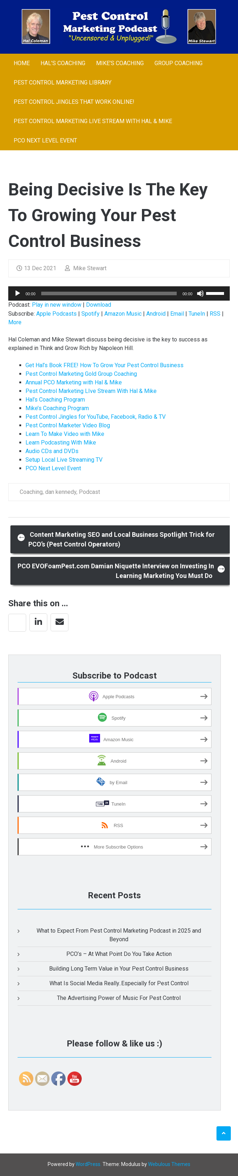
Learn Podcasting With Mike (60, 442)
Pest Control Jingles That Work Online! (74, 101)
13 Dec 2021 (36, 268)
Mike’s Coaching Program (57, 408)
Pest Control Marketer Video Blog (67, 425)
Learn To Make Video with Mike (64, 434)
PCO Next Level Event (45, 140)
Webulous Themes (169, 1164)
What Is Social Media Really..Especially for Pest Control (119, 983)
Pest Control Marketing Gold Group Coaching (81, 373)
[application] (119, 293)
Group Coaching (178, 63)
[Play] (17, 293)
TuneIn (197, 313)
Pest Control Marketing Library (62, 82)
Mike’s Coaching (120, 63)
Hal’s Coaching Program (55, 399)
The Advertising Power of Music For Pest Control (119, 998)
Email (177, 313)
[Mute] (200, 293)
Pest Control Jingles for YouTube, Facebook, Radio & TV (95, 416)
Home (22, 63)
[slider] (109, 293)
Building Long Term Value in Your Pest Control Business (119, 968)
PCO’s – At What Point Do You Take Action (119, 954)
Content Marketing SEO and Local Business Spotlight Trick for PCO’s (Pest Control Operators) (116, 539)
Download (98, 304)
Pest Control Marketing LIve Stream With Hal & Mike (93, 121)
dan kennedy (60, 492)
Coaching (31, 492)
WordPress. (88, 1164)
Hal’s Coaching (63, 63)
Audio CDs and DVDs (51, 451)
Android (156, 313)
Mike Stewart (85, 268)
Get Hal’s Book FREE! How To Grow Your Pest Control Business (104, 365)
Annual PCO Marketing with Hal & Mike (73, 382)
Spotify (90, 313)
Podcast (89, 492)
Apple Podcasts (56, 313)
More (15, 322)
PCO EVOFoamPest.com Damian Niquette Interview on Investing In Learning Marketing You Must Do (121, 570)
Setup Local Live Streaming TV (64, 459)
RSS (215, 313)
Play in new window (56, 304)
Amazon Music (123, 313)
